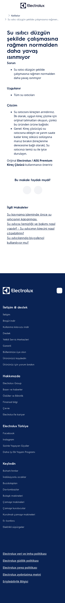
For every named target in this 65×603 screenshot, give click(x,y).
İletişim (6, 314)
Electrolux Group (12, 383)
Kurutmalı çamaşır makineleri (19, 514)
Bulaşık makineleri (13, 495)
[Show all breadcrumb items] (5, 15)
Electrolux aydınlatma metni (22, 574)
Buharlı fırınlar (10, 470)
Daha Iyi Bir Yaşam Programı (19, 451)
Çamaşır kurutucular (14, 508)
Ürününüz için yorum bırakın (18, 364)
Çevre (6, 408)
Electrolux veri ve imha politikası (24, 554)
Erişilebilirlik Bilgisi (15, 581)
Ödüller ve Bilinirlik (13, 395)
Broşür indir (9, 320)
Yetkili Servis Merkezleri (16, 339)
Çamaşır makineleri (13, 501)
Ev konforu (9, 520)
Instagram (8, 439)
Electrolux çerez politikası (20, 568)
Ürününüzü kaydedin (14, 358)
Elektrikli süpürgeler (13, 526)
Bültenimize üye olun (14, 351)
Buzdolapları (10, 483)
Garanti (7, 345)
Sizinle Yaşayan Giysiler (16, 445)
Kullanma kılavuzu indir (16, 326)
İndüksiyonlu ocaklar (14, 476)
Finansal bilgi (10, 401)
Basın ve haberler (13, 389)
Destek (6, 333)
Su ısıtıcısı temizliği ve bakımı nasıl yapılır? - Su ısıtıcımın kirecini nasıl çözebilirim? (31, 228)
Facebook (8, 433)
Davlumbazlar (11, 489)
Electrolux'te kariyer (14, 414)
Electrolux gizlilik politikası (21, 561)
